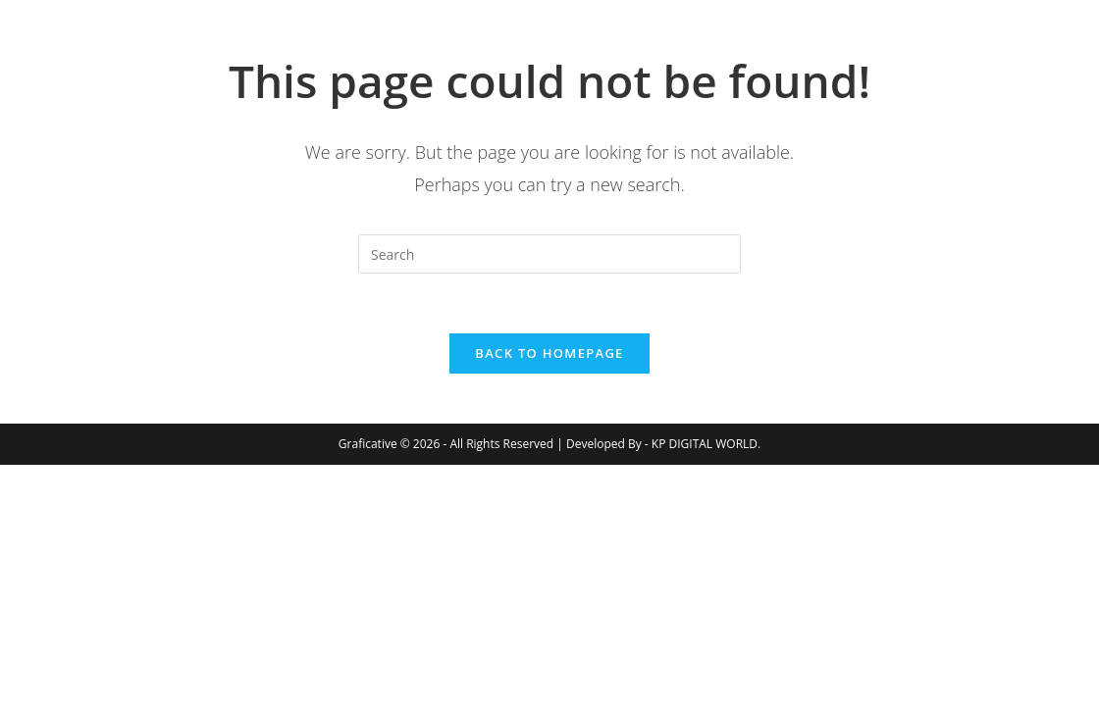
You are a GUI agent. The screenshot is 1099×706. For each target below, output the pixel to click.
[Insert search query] (549, 254)
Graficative (187, 48)
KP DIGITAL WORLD (705, 443)
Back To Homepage (549, 353)
